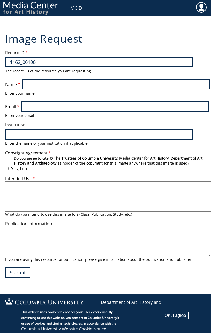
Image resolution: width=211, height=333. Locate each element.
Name (11, 84)
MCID (76, 8)
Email (10, 107)
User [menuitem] (201, 7)
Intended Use (18, 178)
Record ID (15, 53)
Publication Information (28, 224)
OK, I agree (175, 315)
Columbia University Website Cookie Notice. (64, 329)
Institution (15, 125)
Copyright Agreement (26, 153)
